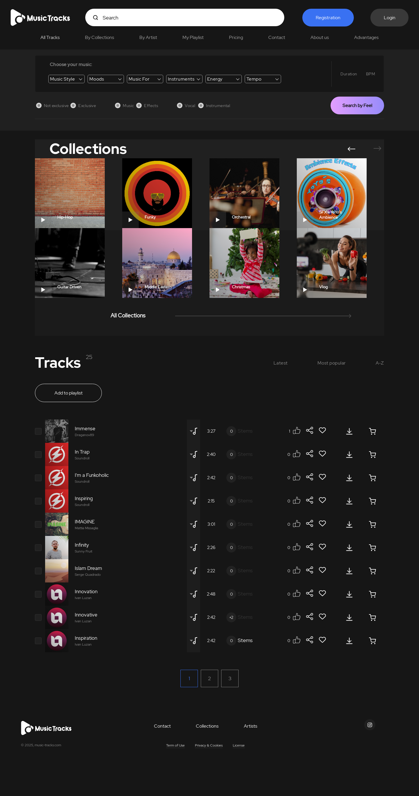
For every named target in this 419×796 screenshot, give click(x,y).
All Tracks (50, 37)
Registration (328, 18)
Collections (207, 726)
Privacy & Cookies (209, 745)
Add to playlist (68, 393)
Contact (276, 37)
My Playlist (193, 37)
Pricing (236, 37)
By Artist (148, 37)
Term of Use (175, 745)
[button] (351, 149)
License (239, 745)
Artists (250, 726)
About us (319, 37)
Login (389, 18)
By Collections (99, 37)
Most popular (331, 363)
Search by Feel (357, 105)
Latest (281, 363)
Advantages (366, 37)
